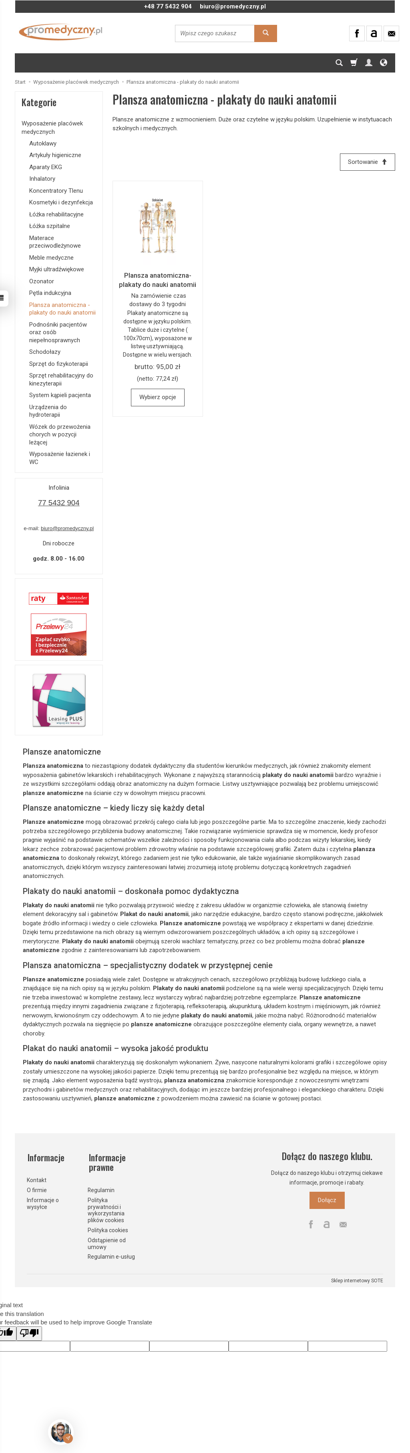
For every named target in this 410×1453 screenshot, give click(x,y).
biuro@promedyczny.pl (233, 6)
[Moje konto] (368, 63)
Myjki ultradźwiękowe (56, 269)
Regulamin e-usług (111, 1255)
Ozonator (41, 281)
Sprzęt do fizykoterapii (58, 363)
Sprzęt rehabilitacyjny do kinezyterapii (61, 379)
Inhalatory (42, 178)
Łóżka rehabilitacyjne (56, 214)
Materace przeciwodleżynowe (55, 242)
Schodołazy (44, 351)
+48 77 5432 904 (168, 6)
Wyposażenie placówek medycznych (52, 127)
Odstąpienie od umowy (107, 1241)
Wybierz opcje (157, 397)
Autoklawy (42, 143)
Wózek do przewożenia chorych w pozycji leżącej (59, 434)
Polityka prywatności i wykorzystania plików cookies (106, 1208)
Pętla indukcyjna (50, 293)
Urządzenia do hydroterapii (48, 411)
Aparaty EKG (45, 167)
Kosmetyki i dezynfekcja (61, 202)
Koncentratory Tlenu (56, 190)
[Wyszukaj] (265, 33)
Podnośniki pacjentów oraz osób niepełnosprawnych (58, 332)
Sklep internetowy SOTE (357, 1278)
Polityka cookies (108, 1228)
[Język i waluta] (383, 63)
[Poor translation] (29, 1332)
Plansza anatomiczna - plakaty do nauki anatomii (62, 309)
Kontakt (36, 1178)
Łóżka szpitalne (49, 226)
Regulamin (101, 1188)
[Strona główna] (60, 32)
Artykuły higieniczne (55, 155)
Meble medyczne (51, 257)
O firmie (37, 1188)
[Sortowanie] (367, 162)
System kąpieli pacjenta (60, 395)
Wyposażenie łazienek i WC (59, 458)
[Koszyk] (354, 63)
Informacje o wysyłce (43, 1201)
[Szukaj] (339, 63)
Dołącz (327, 1200)
